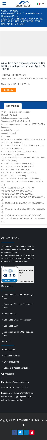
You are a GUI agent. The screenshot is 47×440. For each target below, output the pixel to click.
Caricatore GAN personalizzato (17, 320)
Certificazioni (9, 350)
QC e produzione (11, 362)
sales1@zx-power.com (19, 382)
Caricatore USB (11, 326)
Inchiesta (8, 90)
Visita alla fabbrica (12, 356)
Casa (4, 10)
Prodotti (14, 10)
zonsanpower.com (17, 5)
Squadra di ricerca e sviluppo (17, 368)
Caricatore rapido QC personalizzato (18, 334)
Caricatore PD (8, 16)
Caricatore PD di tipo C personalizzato (20, 13)
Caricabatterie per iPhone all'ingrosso (19, 296)
